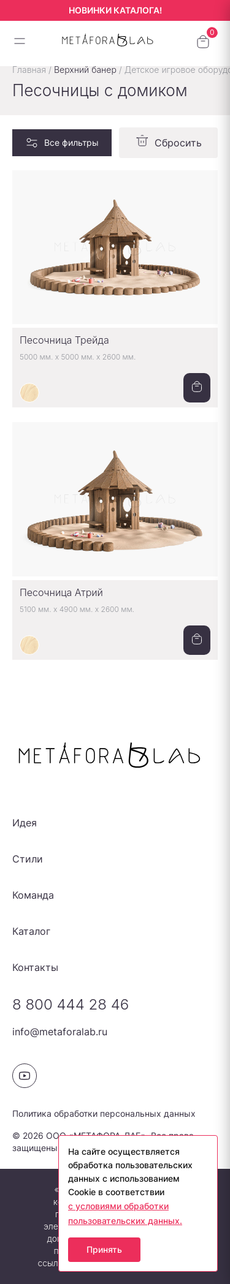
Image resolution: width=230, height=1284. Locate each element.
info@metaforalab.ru (59, 1031)
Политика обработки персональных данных (104, 1113)
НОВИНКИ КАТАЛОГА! (115, 10)
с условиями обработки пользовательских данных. (125, 1213)
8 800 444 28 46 (70, 1004)
